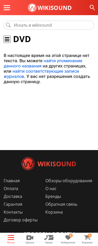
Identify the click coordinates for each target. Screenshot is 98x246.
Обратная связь (61, 204)
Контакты (13, 212)
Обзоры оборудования (68, 181)
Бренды (53, 196)
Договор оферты (21, 220)
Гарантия (13, 204)
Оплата (11, 188)
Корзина (54, 212)
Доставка (13, 196)
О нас (51, 188)
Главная (12, 181)
